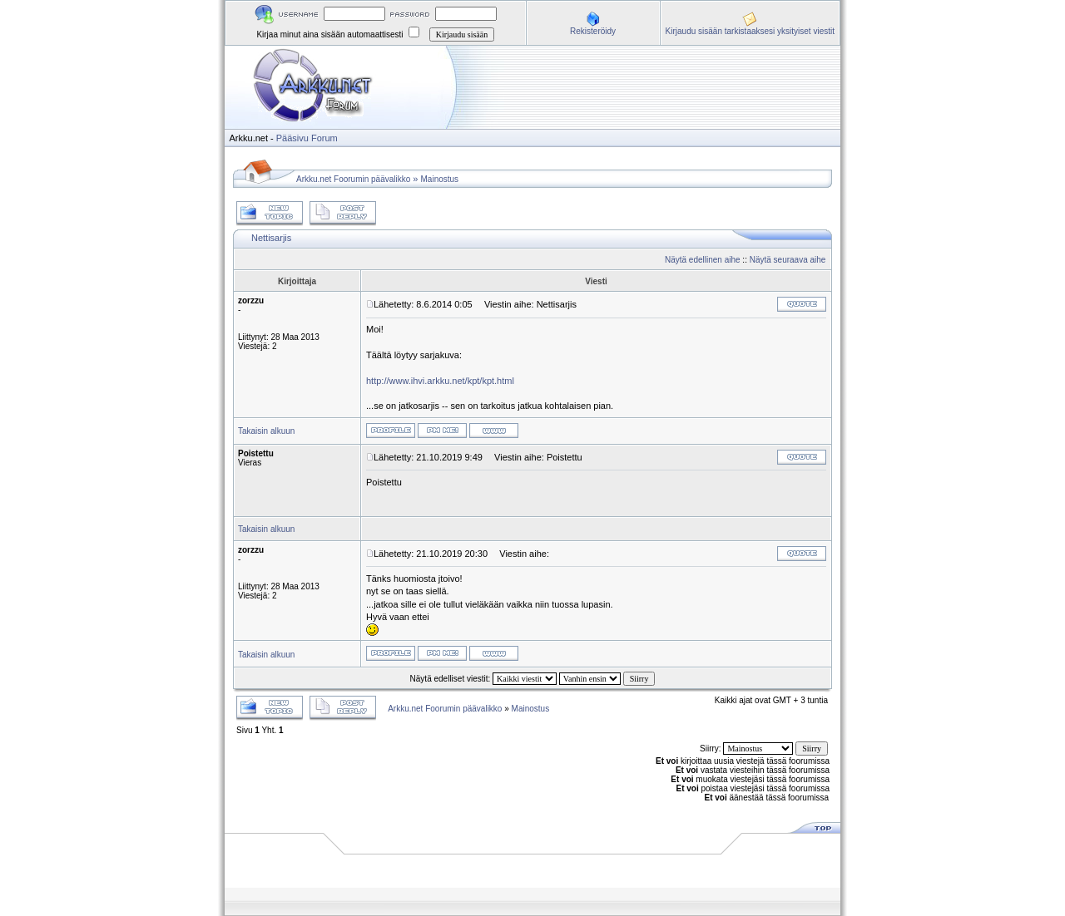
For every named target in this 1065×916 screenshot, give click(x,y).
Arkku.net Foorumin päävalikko (353, 179)
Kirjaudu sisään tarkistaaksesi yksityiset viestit (750, 31)
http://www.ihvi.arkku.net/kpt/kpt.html (440, 381)
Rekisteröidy (593, 31)
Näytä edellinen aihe (703, 259)
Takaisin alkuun (266, 431)
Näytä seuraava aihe (788, 259)
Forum (324, 138)
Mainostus (440, 179)
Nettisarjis (271, 238)
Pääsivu (292, 138)
